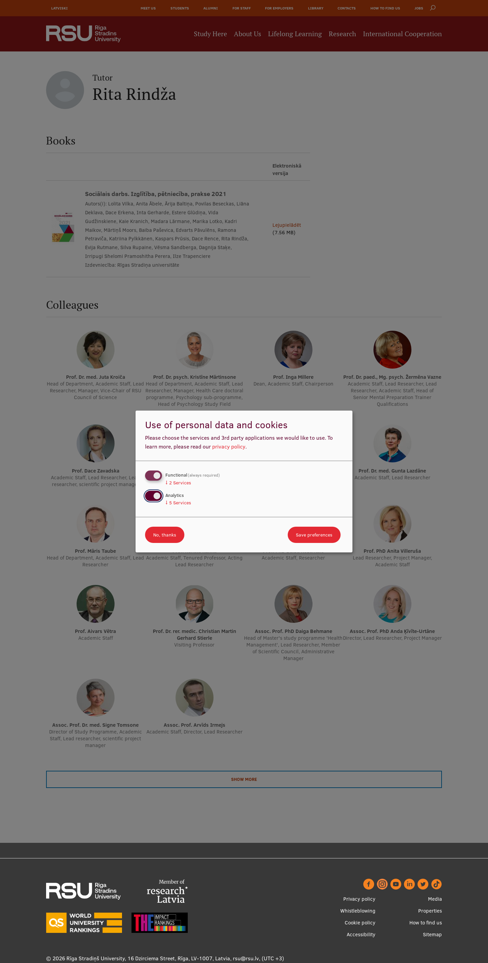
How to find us (425, 922)
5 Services (178, 502)
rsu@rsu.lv (246, 958)
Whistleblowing (357, 910)
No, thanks (164, 534)
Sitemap (432, 934)
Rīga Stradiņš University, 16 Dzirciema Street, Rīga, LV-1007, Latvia (148, 958)
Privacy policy (359, 898)
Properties (430, 910)
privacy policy (228, 446)
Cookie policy (360, 922)
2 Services (178, 482)
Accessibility (361, 934)
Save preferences (314, 534)
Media (435, 898)
